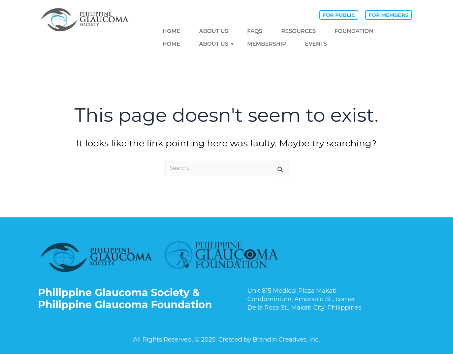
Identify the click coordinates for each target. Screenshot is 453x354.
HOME (171, 31)
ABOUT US (213, 31)
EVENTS (316, 44)
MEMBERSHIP (266, 44)
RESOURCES (298, 31)
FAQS (254, 31)
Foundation (353, 31)
